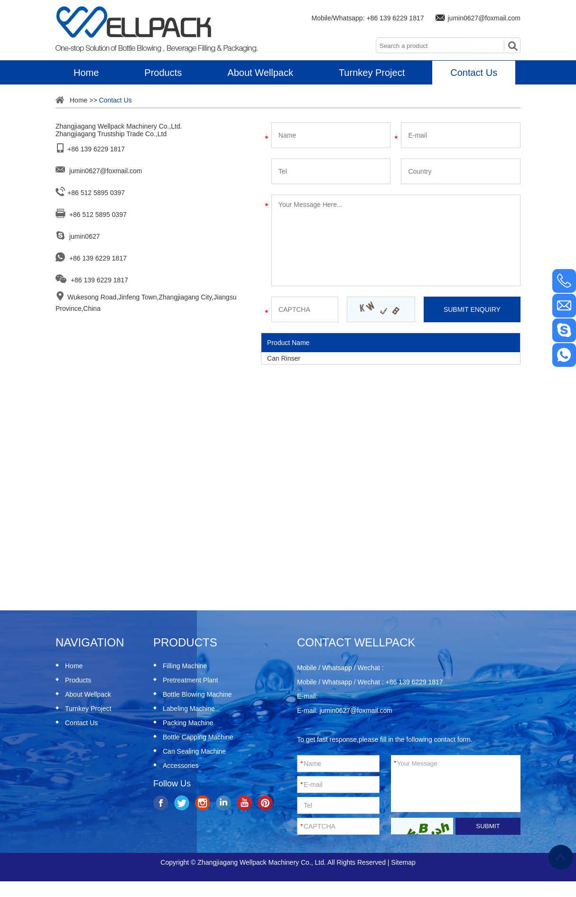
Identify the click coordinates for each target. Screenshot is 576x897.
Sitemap (403, 862)
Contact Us (473, 72)
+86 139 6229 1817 (395, 18)
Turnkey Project (372, 72)
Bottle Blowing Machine (197, 694)
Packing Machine (188, 723)
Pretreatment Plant (190, 680)
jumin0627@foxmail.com (484, 18)
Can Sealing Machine (194, 751)
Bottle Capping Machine (198, 737)
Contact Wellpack (356, 642)
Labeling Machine (189, 708)
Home (86, 72)
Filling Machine (185, 666)
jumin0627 (84, 236)
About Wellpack (260, 72)
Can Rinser (283, 358)
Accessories (180, 765)
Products (163, 72)
